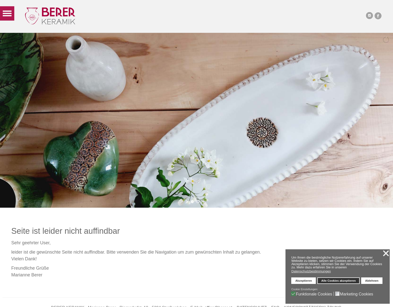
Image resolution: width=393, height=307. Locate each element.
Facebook (378, 15)
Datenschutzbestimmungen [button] (311, 271)
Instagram (369, 15)
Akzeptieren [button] (303, 280)
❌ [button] (386, 253)
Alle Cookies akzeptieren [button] (338, 280)
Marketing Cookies (356, 294)
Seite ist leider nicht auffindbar (65, 231)
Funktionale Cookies (314, 294)
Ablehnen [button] (371, 280)
